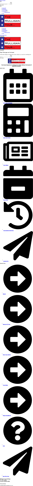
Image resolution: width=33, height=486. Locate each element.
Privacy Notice (3, 483)
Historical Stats (7, 32)
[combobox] (5, 57)
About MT (4, 28)
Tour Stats (4, 31)
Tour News (4, 29)
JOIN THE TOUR (3, 35)
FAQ (3, 33)
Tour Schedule (4, 30)
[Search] (2, 36)
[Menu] (2, 50)
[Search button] (11, 56)
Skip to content (2, 0)
